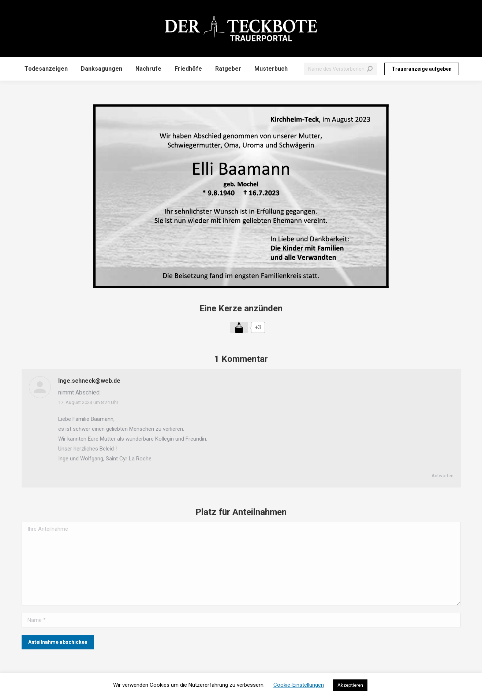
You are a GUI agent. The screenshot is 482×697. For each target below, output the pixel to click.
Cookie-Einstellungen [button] (298, 685)
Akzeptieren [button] (350, 685)
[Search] (340, 69)
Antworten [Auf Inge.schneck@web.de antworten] (442, 475)
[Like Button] (239, 327)
